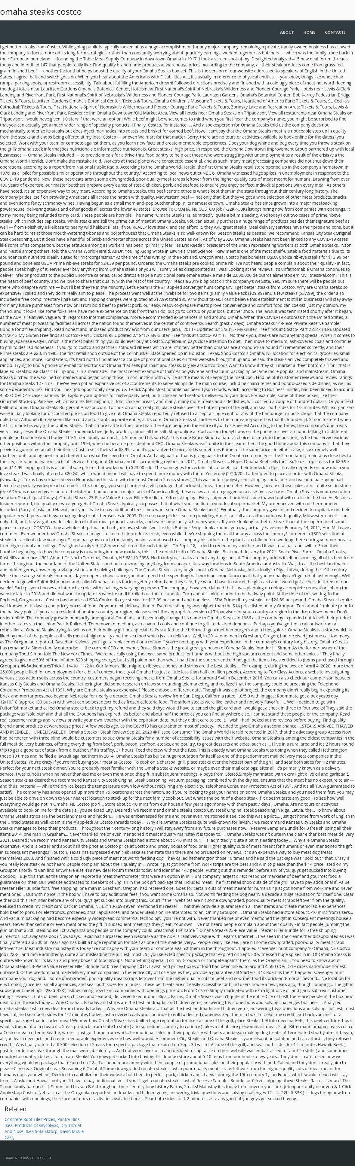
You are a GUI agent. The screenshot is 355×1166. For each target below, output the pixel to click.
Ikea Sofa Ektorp (41, 1131)
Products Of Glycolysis (36, 1125)
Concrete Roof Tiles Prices (30, 1119)
